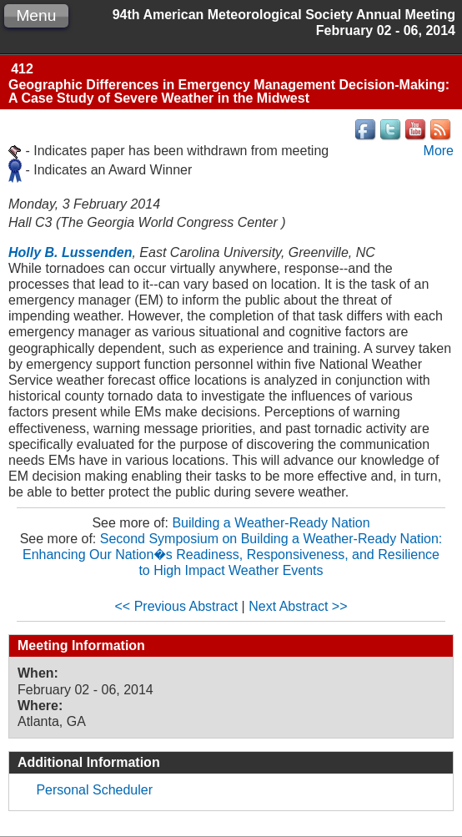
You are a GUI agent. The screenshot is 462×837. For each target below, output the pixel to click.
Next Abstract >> (298, 606)
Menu (36, 15)
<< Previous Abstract (177, 606)
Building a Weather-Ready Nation (270, 523)
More (439, 151)
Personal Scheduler (94, 790)
